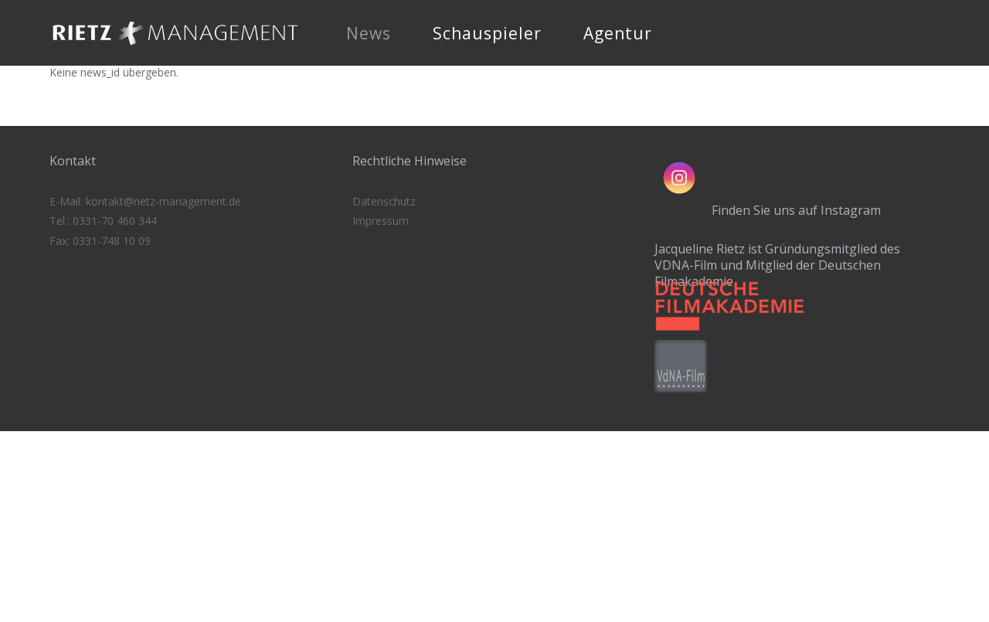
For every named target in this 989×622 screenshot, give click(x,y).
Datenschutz (384, 201)
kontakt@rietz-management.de (163, 201)
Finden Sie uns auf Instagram (796, 210)
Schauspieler (487, 33)
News (368, 33)
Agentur (617, 33)
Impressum (380, 220)
